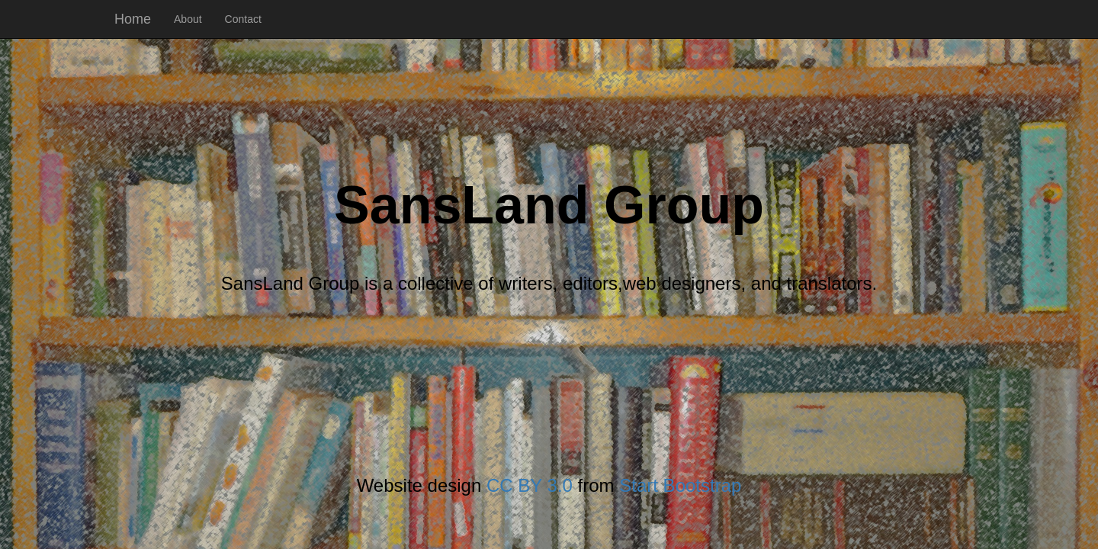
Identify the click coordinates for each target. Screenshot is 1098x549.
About (188, 19)
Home (132, 19)
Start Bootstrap (680, 485)
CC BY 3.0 (529, 485)
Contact (243, 19)
